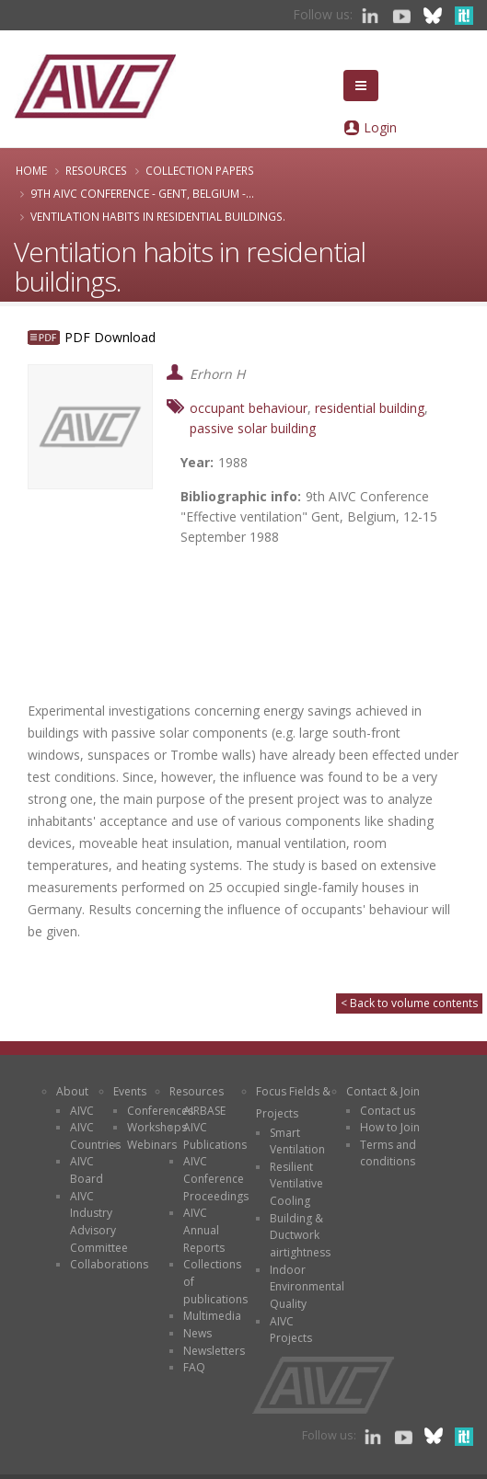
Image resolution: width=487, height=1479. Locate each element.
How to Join (390, 1127)
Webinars (152, 1144)
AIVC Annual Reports (204, 1230)
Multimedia (212, 1316)
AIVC (82, 1110)
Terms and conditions (388, 1153)
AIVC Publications (215, 1135)
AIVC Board (86, 1170)
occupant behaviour (248, 408)
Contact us (387, 1110)
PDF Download (110, 337)
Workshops (157, 1127)
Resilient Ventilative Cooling (296, 1184)
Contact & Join (383, 1091)
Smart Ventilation (297, 1141)
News (197, 1333)
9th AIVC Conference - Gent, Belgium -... (142, 193)
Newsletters (214, 1351)
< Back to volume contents (409, 1003)
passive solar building (253, 428)
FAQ (194, 1367)
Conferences (160, 1110)
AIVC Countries (95, 1135)
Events (129, 1091)
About (72, 1091)
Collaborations (109, 1264)
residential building (369, 408)
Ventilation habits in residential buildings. (157, 216)
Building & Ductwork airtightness (300, 1235)
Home (31, 170)
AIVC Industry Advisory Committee (99, 1221)
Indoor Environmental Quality (307, 1287)
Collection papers (199, 170)
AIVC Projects (291, 1330)
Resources (96, 170)
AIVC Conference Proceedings (216, 1178)
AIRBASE (204, 1110)
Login (380, 127)
